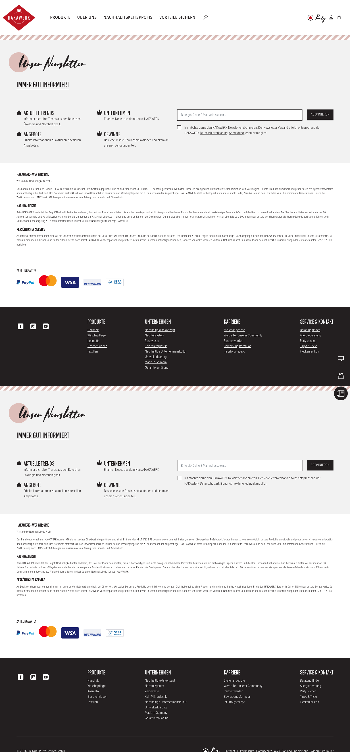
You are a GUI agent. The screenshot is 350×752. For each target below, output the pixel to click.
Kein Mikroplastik (156, 346)
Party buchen (308, 340)
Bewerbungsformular (237, 346)
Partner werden (233, 340)
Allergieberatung (310, 335)
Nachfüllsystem (154, 335)
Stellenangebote (234, 330)
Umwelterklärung (156, 357)
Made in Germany (156, 362)
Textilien (93, 351)
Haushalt (93, 330)
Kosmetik (93, 340)
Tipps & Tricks (308, 346)
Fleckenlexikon (309, 351)
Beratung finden (310, 330)
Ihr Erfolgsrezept (234, 351)
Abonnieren (320, 114)
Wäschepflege (97, 335)
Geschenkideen (97, 346)
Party (321, 18)
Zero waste (152, 340)
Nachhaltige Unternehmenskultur (165, 351)
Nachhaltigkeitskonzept (160, 330)
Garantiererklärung (157, 367)
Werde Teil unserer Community (243, 335)
